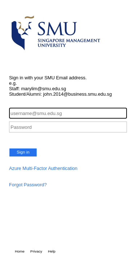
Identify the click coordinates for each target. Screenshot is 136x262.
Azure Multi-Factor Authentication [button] (43, 168)
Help (51, 251)
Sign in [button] (23, 152)
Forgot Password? (28, 184)
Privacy (36, 251)
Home (20, 251)
